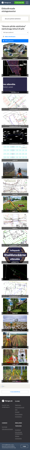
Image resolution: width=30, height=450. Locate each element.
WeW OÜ (15, 58)
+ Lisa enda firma (15, 391)
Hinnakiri (17, 412)
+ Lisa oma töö (19, 2)
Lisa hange (4, 427)
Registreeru (18, 405)
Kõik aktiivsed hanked (7, 429)
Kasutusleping (18, 414)
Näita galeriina (9, 40)
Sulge (24, 446)
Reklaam (17, 436)
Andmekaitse (18, 416)
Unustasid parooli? (19, 407)
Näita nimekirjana (10, 36)
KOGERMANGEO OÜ (15, 75)
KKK (16, 409)
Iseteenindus (18, 438)
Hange (6, 2)
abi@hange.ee (6, 407)
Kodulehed (18, 430)
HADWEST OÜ (15, 92)
